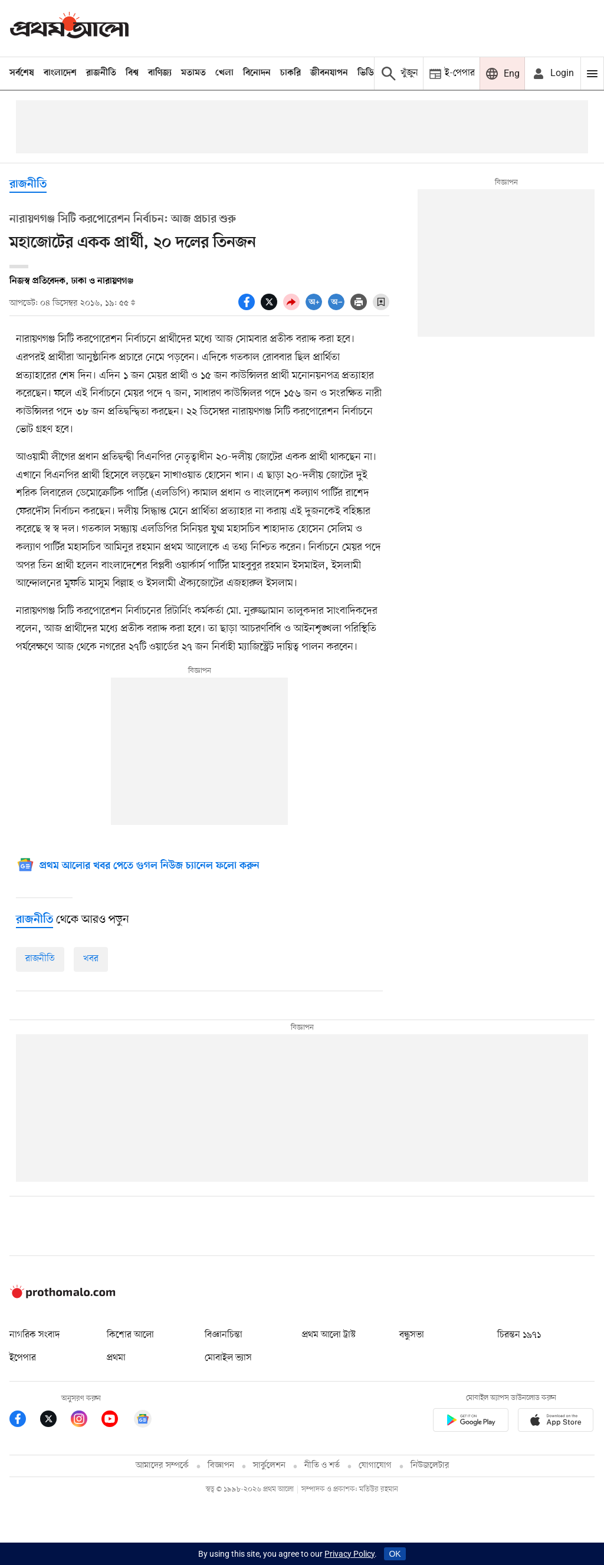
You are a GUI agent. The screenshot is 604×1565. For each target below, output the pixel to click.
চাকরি (290, 73)
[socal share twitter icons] (272, 307)
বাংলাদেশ (60, 73)
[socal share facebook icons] (249, 307)
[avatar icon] (553, 73)
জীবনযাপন (329, 73)
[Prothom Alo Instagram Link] (86, 1421)
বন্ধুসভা (411, 1335)
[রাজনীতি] (34, 920)
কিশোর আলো (130, 1335)
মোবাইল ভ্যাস (228, 1358)
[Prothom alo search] (398, 73)
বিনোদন (257, 73)
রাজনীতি (101, 73)
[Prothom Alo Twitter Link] (55, 1421)
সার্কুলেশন (269, 1465)
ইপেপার (22, 1358)
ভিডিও (368, 73)
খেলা (224, 73)
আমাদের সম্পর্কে (162, 1465)
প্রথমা (116, 1358)
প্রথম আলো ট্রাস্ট (329, 1335)
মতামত (193, 73)
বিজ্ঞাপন (221, 1465)
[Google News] (138, 866)
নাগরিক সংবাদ (34, 1335)
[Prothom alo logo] (62, 1295)
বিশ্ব (132, 73)
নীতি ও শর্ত (322, 1465)
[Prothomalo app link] (471, 1422)
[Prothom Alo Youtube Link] (116, 1421)
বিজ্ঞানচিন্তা (223, 1335)
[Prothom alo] (69, 28)
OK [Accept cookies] (395, 1554)
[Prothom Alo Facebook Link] (24, 1421)
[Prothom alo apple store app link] (556, 1422)
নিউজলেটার (430, 1465)
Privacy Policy (349, 1554)
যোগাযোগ (375, 1465)
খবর (91, 958)
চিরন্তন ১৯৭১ (519, 1335)
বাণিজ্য (160, 73)
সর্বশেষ (21, 73)
